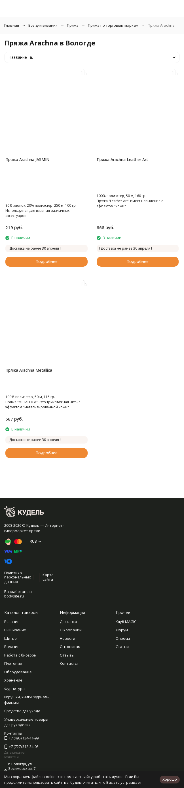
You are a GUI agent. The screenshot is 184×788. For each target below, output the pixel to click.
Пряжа (73, 25)
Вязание (12, 621)
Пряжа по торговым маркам (113, 25)
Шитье (10, 638)
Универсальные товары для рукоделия (26, 722)
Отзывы (67, 655)
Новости (67, 638)
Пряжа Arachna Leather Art (122, 159)
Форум (122, 629)
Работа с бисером (20, 655)
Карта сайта (48, 577)
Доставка (68, 621)
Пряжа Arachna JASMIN (27, 159)
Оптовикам (70, 646)
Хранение (13, 680)
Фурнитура (14, 688)
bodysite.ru (14, 596)
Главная (11, 25)
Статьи (122, 646)
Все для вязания (43, 25)
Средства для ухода (22, 710)
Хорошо (169, 779)
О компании (71, 629)
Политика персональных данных (17, 577)
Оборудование (18, 671)
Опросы (123, 638)
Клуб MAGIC (126, 621)
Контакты (69, 663)
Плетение (13, 663)
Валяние (12, 646)
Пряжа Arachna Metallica (28, 370)
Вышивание (15, 629)
